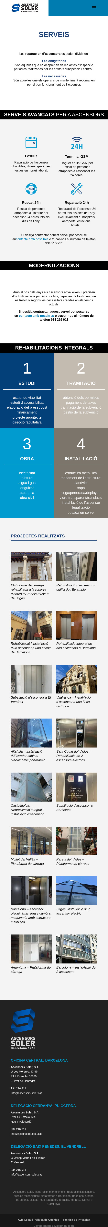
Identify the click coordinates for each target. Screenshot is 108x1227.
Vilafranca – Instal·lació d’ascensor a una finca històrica (73, 702)
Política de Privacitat (76, 1219)
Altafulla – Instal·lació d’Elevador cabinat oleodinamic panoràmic (28, 756)
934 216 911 (18, 1088)
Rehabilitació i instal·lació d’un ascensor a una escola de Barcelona (31, 648)
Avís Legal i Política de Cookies (38, 1219)
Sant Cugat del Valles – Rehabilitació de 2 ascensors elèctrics (73, 756)
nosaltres (42, 239)
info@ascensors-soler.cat (26, 1093)
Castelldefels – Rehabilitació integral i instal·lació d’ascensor (27, 810)
